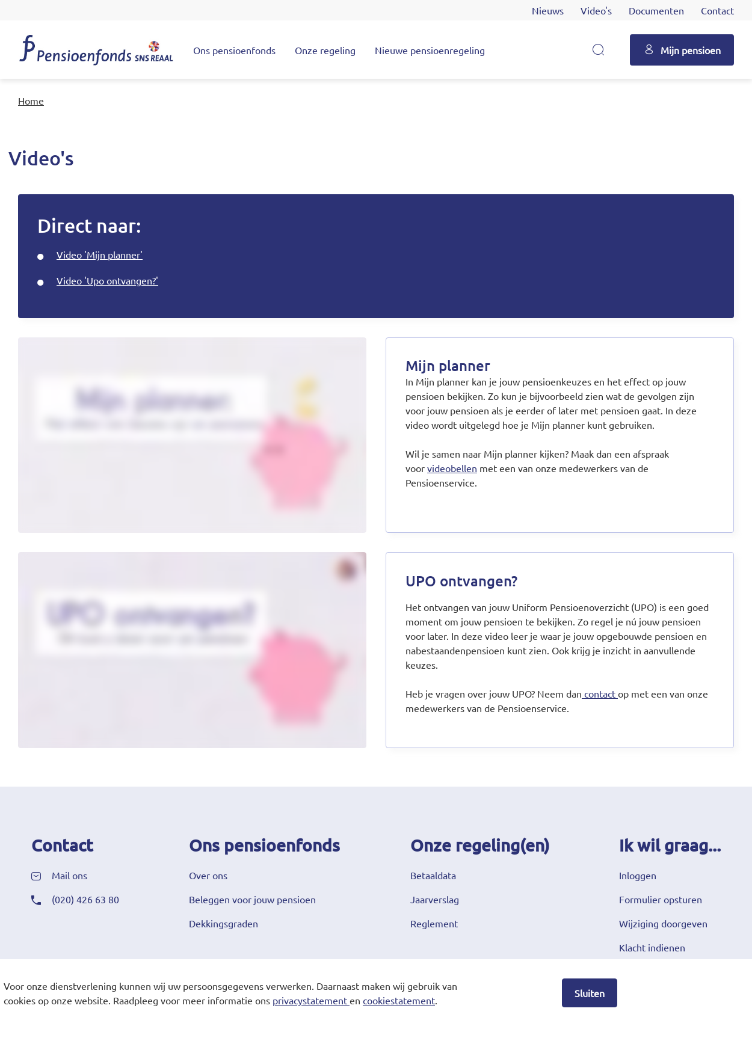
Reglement (434, 923)
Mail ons (69, 875)
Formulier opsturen (660, 899)
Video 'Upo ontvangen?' (107, 280)
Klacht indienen (652, 947)
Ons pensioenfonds (234, 50)
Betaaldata (433, 875)
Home (31, 100)
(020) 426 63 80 (85, 899)
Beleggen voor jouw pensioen (252, 899)
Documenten (656, 10)
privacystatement (310, 1000)
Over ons (208, 875)
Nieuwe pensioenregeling (430, 50)
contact (600, 693)
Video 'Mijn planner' (100, 254)
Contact (717, 10)
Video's (596, 10)
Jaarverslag (434, 899)
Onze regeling (325, 50)
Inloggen (637, 875)
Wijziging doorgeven (663, 923)
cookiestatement (399, 1000)
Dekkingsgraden (223, 923)
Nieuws (548, 10)
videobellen (452, 468)
